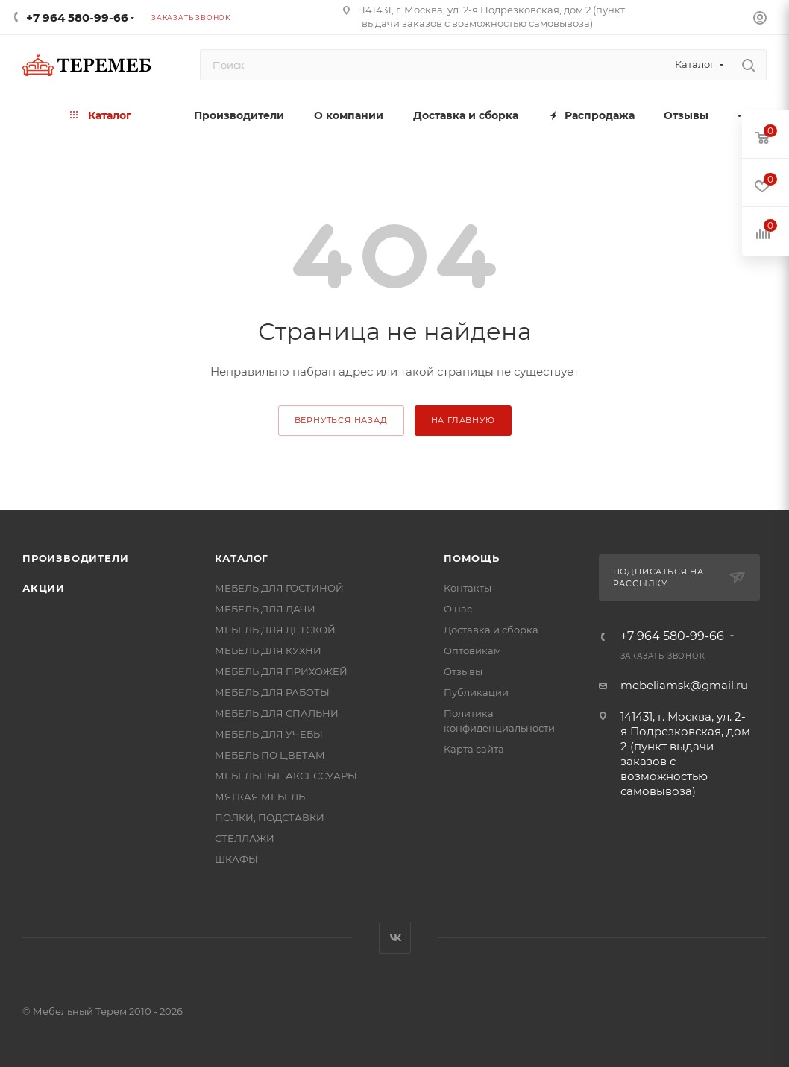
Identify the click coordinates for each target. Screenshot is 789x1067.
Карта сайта (474, 749)
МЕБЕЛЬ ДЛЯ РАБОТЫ (272, 692)
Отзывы (463, 671)
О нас (458, 609)
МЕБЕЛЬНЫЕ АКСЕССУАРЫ (286, 776)
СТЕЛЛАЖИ (244, 838)
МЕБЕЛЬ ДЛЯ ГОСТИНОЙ (279, 588)
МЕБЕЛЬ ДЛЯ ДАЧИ (265, 609)
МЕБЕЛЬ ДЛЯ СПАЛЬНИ (277, 713)
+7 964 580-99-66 (77, 17)
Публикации (476, 692)
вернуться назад (341, 420)
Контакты (467, 588)
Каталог (242, 558)
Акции (43, 588)
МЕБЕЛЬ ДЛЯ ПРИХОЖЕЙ (281, 671)
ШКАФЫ (236, 859)
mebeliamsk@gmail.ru (684, 685)
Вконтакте (395, 938)
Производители (75, 558)
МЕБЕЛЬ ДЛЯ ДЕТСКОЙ (275, 630)
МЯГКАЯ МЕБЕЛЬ (260, 796)
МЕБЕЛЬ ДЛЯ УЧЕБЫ (269, 734)
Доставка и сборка (491, 630)
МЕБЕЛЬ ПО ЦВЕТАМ (270, 755)
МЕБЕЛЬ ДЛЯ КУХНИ (268, 650)
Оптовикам (472, 650)
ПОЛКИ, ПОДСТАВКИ (269, 817)
